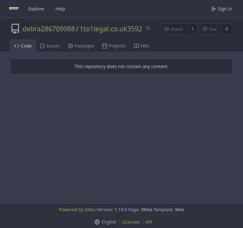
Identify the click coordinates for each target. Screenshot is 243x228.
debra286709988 (48, 29)
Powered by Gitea (77, 209)
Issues (49, 46)
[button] (104, 222)
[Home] (14, 8)
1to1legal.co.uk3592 (111, 29)
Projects (113, 46)
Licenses (131, 222)
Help (60, 9)
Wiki (141, 46)
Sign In (222, 9)
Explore (36, 9)
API (149, 222)
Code (23, 46)
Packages (81, 46)
